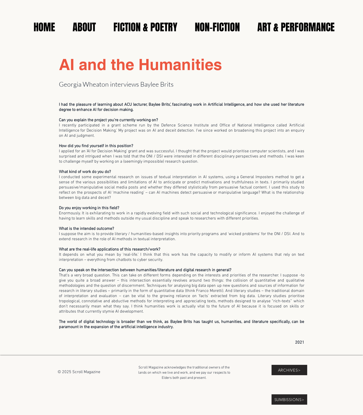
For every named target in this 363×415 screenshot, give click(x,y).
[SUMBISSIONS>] (289, 399)
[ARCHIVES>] (289, 370)
